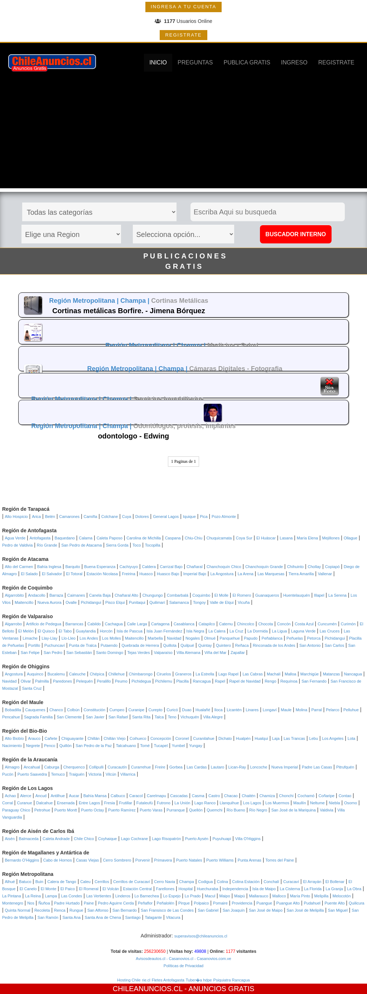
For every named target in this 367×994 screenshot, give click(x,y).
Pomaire (220, 903)
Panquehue (230, 638)
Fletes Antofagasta (168, 980)
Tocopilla (152, 545)
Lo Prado (193, 896)
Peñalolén (165, 903)
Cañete (50, 738)
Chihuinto (295, 566)
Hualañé (202, 710)
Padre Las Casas (317, 767)
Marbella (155, 638)
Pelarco (332, 710)
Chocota (265, 624)
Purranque (175, 810)
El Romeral (88, 889)
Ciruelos (163, 674)
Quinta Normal (17, 910)
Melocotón (342, 896)
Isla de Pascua (130, 631)
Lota (351, 738)
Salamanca (179, 602)
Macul (210, 896)
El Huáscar (266, 538)
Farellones (165, 889)
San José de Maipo (266, 910)
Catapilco (206, 624)
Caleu (85, 881)
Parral (316, 710)
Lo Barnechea (146, 896)
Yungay (195, 745)
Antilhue (57, 796)
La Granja (334, 889)
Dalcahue (44, 803)
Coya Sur (244, 538)
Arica (36, 516)
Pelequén (84, 681)
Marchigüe (309, 674)
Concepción (160, 738)
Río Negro (258, 810)
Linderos (122, 896)
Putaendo (109, 645)
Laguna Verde (303, 631)
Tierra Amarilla (301, 574)
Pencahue (11, 717)
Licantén (234, 710)
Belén (50, 516)
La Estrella (204, 674)
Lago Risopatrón (166, 839)
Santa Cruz (32, 688)
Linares (252, 710)
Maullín (299, 803)
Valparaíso (163, 652)
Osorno (350, 803)
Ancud (41, 796)
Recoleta (42, 910)
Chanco (56, 710)
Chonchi (286, 796)
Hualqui (261, 738)
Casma (198, 796)
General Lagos (166, 516)
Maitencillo (24, 602)
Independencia (235, 889)
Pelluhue (351, 710)
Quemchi (214, 810)
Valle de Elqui (221, 602)
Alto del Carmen (19, 566)
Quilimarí (157, 602)
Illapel (319, 595)
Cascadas (179, 796)
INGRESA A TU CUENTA (183, 6)
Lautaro (217, 767)
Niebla (334, 803)
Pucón (7, 774)
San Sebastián (79, 652)
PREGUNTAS (195, 62)
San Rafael (118, 717)
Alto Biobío (14, 738)
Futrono (163, 803)
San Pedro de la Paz (94, 745)
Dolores (142, 516)
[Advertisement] (183, 138)
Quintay (205, 645)
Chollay (314, 566)
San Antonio (309, 645)
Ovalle (71, 602)
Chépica (97, 674)
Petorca (313, 638)
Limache (30, 638)
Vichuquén (189, 717)
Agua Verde (15, 538)
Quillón (65, 745)
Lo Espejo (171, 896)
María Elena (307, 538)
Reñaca (242, 645)
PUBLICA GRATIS (246, 62)
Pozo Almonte (224, 516)
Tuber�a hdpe (199, 980)
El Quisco (46, 631)
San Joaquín (234, 910)
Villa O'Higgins (248, 839)
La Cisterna (290, 889)
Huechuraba (207, 889)
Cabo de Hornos (57, 860)
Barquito (73, 566)
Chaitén (248, 796)
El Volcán (110, 889)
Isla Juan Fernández (164, 631)
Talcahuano (126, 745)
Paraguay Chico (16, 810)
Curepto (156, 710)
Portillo (34, 645)
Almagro (12, 767)
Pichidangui (91, 602)
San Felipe (30, 652)
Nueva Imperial (284, 767)
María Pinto (300, 896)
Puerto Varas (151, 810)
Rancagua (202, 681)
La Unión (182, 803)
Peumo (121, 681)
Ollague (350, 538)
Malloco (279, 896)
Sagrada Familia (38, 717)
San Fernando (314, 681)
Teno (172, 717)
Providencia (242, 903)
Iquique (189, 516)
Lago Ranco (205, 803)
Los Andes (88, 638)
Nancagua (353, 674)
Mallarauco (258, 896)
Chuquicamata (219, 538)
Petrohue (42, 810)
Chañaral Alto (126, 595)
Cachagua (114, 624)
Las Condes (71, 896)
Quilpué (187, 645)
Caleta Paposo (109, 538)
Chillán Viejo (115, 738)
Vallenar (325, 574)
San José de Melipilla (305, 910)
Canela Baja (100, 595)
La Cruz (236, 631)
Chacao (231, 796)
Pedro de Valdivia (17, 545)
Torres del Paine (279, 860)
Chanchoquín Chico (224, 566)
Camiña (90, 516)
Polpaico (201, 903)
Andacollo (36, 595)
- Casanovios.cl (179, 958)
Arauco (34, 738)
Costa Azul (304, 624)
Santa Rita (141, 717)
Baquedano (65, 538)
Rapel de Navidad (244, 681)
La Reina (33, 896)
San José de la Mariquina (293, 810)
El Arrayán (312, 881)
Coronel (182, 738)
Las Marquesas (270, 574)
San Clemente (69, 717)
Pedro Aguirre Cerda (116, 903)
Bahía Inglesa (49, 566)
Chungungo (153, 595)
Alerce (25, 796)
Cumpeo (117, 710)
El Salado (29, 574)
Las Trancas (294, 738)
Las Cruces (330, 631)
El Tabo (65, 631)
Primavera (163, 860)
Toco (136, 545)
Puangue (264, 903)
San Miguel (338, 910)
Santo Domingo (109, 652)
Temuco (58, 774)
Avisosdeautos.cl (150, 958)
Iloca (218, 710)
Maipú (239, 896)
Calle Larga (137, 624)
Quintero (223, 645)
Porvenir (142, 860)
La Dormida (257, 631)
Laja (276, 738)
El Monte (48, 889)
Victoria (94, 774)
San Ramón (48, 917)
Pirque (184, 903)
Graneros (183, 674)
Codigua (205, 881)
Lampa (51, 896)
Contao (345, 796)
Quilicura (356, 903)
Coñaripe (327, 796)
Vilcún (111, 774)
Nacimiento (12, 745)
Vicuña (244, 602)
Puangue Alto (288, 903)
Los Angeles (332, 738)
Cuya (126, 516)
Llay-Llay (49, 638)
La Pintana (11, 896)
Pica (203, 516)
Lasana (286, 538)
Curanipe (137, 710)
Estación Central (137, 889)
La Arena (245, 574)
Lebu (313, 738)
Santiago (133, 917)
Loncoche (258, 767)
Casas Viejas (87, 860)
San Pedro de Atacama (81, 545)
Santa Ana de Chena (103, 917)
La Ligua (279, 631)
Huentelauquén (296, 595)
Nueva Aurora (49, 602)
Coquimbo (201, 595)
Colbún (73, 710)
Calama (85, 538)
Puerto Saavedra (32, 774)
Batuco (25, 881)
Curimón (348, 624)
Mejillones (331, 538)
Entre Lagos (89, 803)
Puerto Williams (219, 860)
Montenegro (12, 903)
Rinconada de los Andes (274, 645)
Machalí (274, 674)
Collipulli (96, 767)
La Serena (337, 595)
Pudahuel (312, 903)
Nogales (192, 638)
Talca (159, 717)
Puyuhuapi (221, 839)
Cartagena (160, 624)
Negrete (33, 745)
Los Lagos (252, 803)
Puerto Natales (189, 860)
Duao (186, 710)
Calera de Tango (61, 881)
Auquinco (35, 674)
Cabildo (94, 624)
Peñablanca (272, 638)
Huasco (146, 574)
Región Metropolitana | (84, 300)
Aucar (74, 796)
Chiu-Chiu (193, 538)
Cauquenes (35, 710)
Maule (286, 710)
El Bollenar (334, 881)
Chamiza (267, 796)
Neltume (317, 803)
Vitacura (173, 917)
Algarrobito (14, 595)
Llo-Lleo (69, 638)
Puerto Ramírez (122, 810)
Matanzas (331, 674)
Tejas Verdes (138, 652)
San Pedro (53, 652)
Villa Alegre (213, 717)
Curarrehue (141, 767)
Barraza (56, 595)
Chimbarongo (141, 674)
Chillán (94, 738)
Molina (301, 710)
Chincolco (245, 624)
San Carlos (334, 645)
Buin (39, 881)
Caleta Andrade (56, 839)
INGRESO (294, 62)
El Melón (26, 631)
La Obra (354, 889)
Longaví (270, 710)
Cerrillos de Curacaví (131, 881)
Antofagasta (39, 538)
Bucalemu (56, 674)
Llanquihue (229, 803)
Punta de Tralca (83, 645)
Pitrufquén (345, 767)
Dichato (225, 738)
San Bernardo (124, 910)
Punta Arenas (249, 860)
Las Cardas (197, 767)
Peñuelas (294, 638)
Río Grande (47, 545)
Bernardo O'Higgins (22, 860)
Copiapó (332, 566)
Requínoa (289, 681)
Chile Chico (84, 839)
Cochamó (306, 796)
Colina (222, 881)
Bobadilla (13, 710)
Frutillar (125, 803)
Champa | (135, 300)
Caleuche (77, 674)
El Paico (68, 889)
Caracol (136, 796)
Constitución (95, 710)
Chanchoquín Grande (264, 566)
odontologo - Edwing (133, 436)
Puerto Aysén (196, 839)
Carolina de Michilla (143, 538)
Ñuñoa (44, 903)
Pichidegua (141, 681)
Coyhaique (107, 839)
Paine (89, 903)
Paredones (62, 681)
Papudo (250, 638)
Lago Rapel (228, 674)
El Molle (221, 595)
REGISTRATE (183, 35)
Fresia (109, 803)
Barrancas (74, 624)
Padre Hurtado (67, 903)
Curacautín (117, 767)
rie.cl (146, 980)
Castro (214, 796)
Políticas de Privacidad (183, 966)
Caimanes (76, 595)
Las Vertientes (98, 896)
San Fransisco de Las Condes (167, 910)
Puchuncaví (54, 645)
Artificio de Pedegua (43, 624)
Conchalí (271, 881)
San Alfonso (97, 910)
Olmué (210, 638)
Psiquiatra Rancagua (231, 980)
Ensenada (66, 803)
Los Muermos (277, 803)
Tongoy (199, 602)
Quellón (196, 810)
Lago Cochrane (134, 839)
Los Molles (111, 638)
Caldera (149, 566)
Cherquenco (74, 767)
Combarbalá (177, 595)
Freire (160, 767)
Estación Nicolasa (102, 574)
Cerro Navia (164, 881)
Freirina (128, 574)
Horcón (106, 631)
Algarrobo (13, 624)
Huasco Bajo (168, 574)
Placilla (182, 681)
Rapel (220, 681)
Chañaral (195, 566)
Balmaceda (28, 839)
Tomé (145, 745)
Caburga (51, 767)
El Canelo (28, 889)
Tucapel (161, 745)
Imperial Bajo (194, 574)
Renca (60, 910)
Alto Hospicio (16, 516)
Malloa (290, 674)
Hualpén (243, 738)
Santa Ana (71, 917)
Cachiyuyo (129, 566)
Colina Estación (245, 881)
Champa (186, 881)
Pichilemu (163, 681)
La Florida (313, 889)
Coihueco (138, 738)
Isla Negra (195, 631)
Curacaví (291, 881)
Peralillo (104, 681)
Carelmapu (156, 796)
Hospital (186, 889)
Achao (10, 796)
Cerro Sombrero (117, 860)
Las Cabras (252, 674)
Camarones (69, 516)
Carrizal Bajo (171, 566)
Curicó (172, 710)
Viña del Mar (215, 652)
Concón (284, 624)
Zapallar (238, 652)
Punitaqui (137, 602)
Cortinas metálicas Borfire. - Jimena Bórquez (128, 311)
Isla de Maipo (264, 889)
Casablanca (184, 624)
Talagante (153, 917)
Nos (30, 903)
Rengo (270, 681)
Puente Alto (334, 903)
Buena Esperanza (99, 566)
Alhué (10, 881)
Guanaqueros (267, 595)
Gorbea (176, 767)
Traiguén (76, 774)
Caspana (173, 538)
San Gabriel (208, 910)
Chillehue (116, 674)
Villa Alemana (188, 652)
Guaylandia (86, 631)
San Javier (95, 717)
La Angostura (221, 574)
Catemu (226, 624)
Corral (7, 803)
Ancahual (32, 767)
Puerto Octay (92, 810)
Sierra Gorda (117, 545)
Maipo (224, 896)
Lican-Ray (237, 767)
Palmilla (42, 681)
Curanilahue (203, 738)
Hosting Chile (128, 980)
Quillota (170, 645)
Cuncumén (327, 624)
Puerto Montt (65, 810)
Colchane (109, 516)
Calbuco (118, 796)
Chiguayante (72, 738)
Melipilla (321, 896)
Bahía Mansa (95, 796)
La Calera (217, 631)
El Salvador (52, 574)
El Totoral (74, 574)
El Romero (241, 595)
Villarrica (127, 774)
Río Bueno (236, 810)
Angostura (14, 674)
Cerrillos (102, 881)
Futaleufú (144, 803)
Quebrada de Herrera (140, 645)
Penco (49, 745)
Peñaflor (145, 903)
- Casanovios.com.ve (212, 958)
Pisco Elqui (115, 602)
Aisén (10, 839)
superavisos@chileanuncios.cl (200, 936)
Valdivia (326, 810)
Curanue (24, 803)
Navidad (174, 638)
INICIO (158, 62)
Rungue (76, 910)
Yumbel (178, 745)
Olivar (26, 681)
